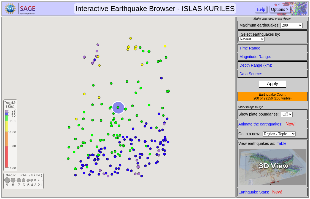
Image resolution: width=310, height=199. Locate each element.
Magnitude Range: (255, 56)
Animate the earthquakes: (267, 124)
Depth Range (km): (255, 65)
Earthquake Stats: (260, 192)
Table (282, 143)
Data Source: (250, 74)
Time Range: (250, 48)
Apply (272, 83)
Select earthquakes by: (260, 34)
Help (261, 9)
